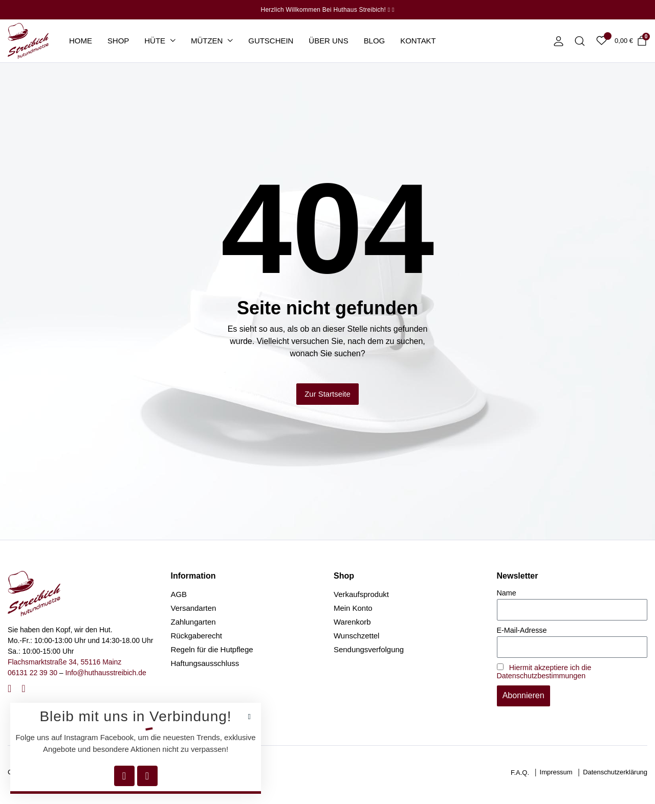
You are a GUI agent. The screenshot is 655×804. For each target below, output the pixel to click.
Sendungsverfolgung (369, 649)
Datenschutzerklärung (615, 772)
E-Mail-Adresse (522, 630)
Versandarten (193, 608)
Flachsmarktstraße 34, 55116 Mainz (64, 662)
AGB (179, 594)
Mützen (207, 40)
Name (506, 593)
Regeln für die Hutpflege (212, 649)
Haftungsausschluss (205, 663)
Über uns (328, 40)
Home (80, 40)
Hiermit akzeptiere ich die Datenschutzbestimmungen (544, 671)
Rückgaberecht (197, 635)
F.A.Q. (520, 772)
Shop (118, 40)
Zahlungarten (193, 621)
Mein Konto (353, 608)
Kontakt (418, 40)
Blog (374, 40)
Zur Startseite (327, 393)
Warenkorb (352, 621)
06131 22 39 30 (32, 673)
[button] (249, 717)
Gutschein (270, 40)
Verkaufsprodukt (361, 594)
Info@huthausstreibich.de (105, 673)
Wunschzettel (356, 635)
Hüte (154, 40)
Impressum (556, 772)
